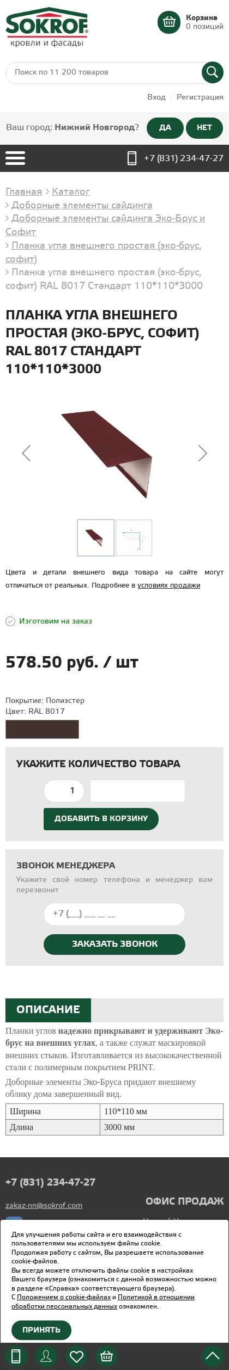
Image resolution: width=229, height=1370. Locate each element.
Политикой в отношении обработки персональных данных (103, 1302)
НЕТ (204, 128)
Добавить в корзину (101, 819)
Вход (156, 97)
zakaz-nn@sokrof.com (43, 1206)
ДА (165, 128)
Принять (41, 1330)
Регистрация (200, 97)
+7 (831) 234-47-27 (184, 158)
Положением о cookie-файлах (64, 1297)
